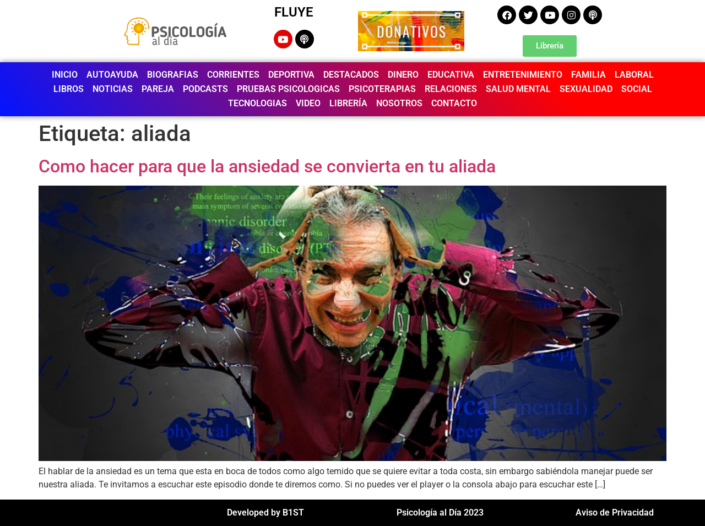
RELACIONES (451, 89)
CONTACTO (454, 103)
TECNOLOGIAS (257, 103)
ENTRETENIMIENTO (522, 74)
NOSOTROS (399, 103)
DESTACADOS (351, 74)
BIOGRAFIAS (172, 74)
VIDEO (308, 103)
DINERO (403, 74)
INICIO (65, 74)
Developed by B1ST (265, 512)
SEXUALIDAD (586, 89)
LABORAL (634, 74)
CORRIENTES (233, 74)
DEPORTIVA (291, 74)
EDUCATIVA (450, 74)
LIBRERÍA (348, 103)
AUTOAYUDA (112, 74)
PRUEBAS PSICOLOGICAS (288, 89)
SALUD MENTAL (518, 89)
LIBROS (68, 89)
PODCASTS (205, 89)
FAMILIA (588, 74)
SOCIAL (636, 89)
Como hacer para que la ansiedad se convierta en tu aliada (267, 166)
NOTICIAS (113, 89)
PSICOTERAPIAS (382, 89)
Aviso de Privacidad (615, 512)
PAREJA (158, 89)
